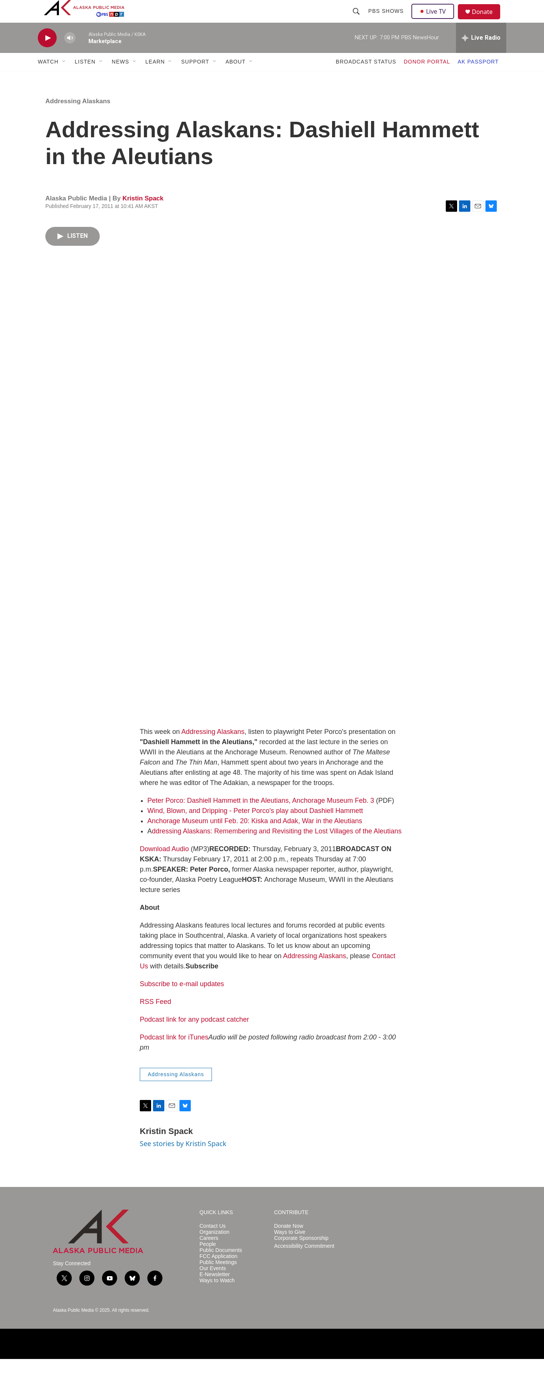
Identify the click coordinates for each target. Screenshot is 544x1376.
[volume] (69, 55)
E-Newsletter (214, 1291)
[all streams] (481, 55)
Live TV (434, 19)
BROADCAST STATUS (366, 79)
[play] (47, 55)
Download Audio (164, 866)
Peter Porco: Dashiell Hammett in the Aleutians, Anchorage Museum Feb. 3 (260, 817)
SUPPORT (195, 79)
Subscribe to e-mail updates (182, 1001)
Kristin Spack (143, 215)
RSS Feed (155, 1018)
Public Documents (220, 1267)
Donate (487, 21)
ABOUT (236, 79)
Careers (208, 1255)
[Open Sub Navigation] (64, 79)
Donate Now (288, 1243)
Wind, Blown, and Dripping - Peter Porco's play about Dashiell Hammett (255, 827)
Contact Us (212, 1243)
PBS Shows (387, 20)
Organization (214, 1249)
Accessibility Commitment (304, 1263)
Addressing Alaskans (77, 118)
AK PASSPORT (478, 79)
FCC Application (218, 1273)
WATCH (48, 79)
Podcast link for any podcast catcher (194, 1036)
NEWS (120, 79)
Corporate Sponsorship (301, 1255)
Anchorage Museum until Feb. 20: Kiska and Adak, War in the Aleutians (254, 838)
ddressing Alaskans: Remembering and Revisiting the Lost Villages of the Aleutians (277, 848)
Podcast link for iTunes (174, 1054)
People (207, 1261)
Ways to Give (290, 1249)
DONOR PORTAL (427, 79)
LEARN (155, 79)
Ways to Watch (217, 1297)
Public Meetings (218, 1279)
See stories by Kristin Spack (183, 1160)
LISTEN (85, 79)
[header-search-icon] (357, 19)
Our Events (212, 1285)
